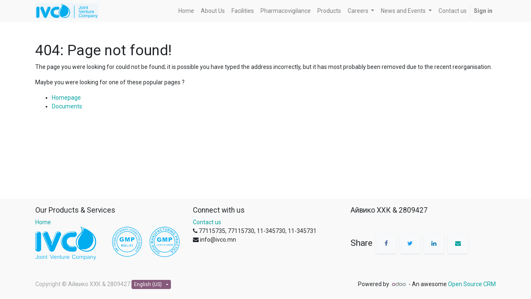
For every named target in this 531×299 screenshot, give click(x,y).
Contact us (207, 222)
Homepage (66, 97)
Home (43, 222)
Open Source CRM (472, 284)
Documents (67, 106)
